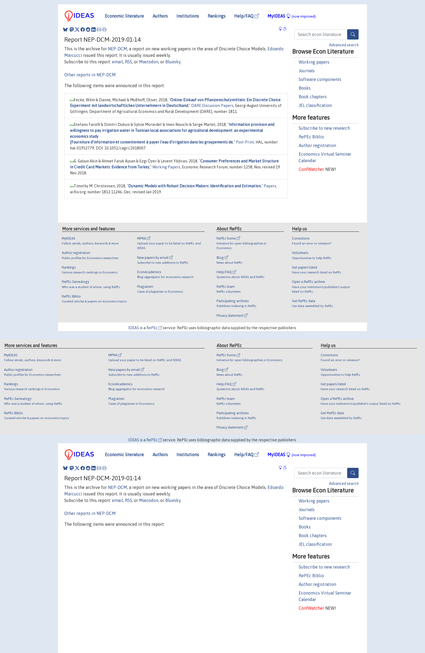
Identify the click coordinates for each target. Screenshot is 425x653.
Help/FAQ (246, 16)
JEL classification (315, 105)
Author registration (317, 145)
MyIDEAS (292, 16)
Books (305, 88)
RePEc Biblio (311, 136)
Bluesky (173, 61)
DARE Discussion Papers (212, 105)
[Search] (353, 34)
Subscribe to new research (324, 128)
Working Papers (166, 167)
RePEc (154, 328)
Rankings (217, 16)
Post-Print (245, 142)
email (117, 61)
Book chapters (313, 96)
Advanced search (344, 45)
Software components (320, 79)
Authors (160, 16)
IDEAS (133, 328)
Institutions (187, 16)
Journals (307, 70)
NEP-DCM (117, 48)
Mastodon (148, 61)
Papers (270, 186)
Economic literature (124, 16)
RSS (128, 61)
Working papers (314, 62)
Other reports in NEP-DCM (90, 74)
